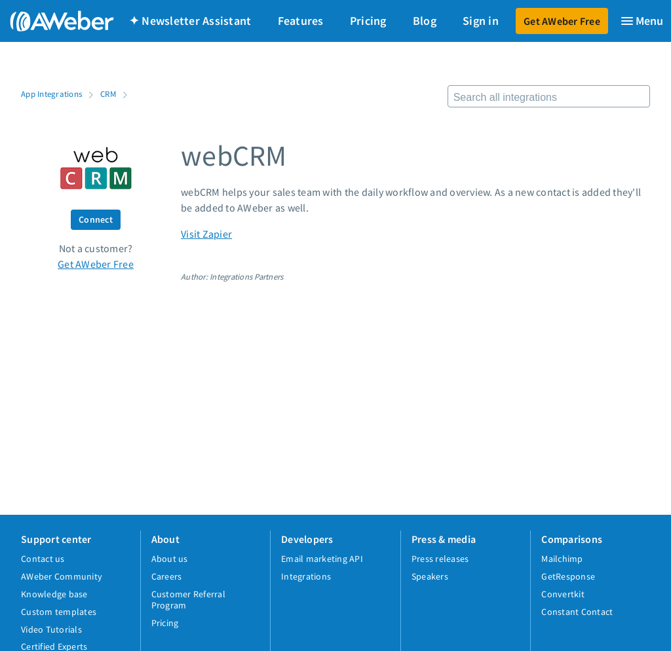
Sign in (481, 20)
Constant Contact (577, 612)
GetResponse (568, 576)
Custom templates (58, 612)
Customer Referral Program (188, 599)
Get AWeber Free (562, 21)
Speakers (430, 576)
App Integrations (51, 93)
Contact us (43, 559)
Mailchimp (562, 559)
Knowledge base (54, 594)
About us (169, 559)
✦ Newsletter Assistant (190, 20)
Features (301, 20)
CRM (108, 93)
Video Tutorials (51, 629)
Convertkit (563, 594)
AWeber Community (61, 576)
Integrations (306, 576)
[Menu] (641, 21)
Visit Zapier (206, 233)
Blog (424, 20)
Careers (166, 576)
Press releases (440, 559)
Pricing (368, 20)
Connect (96, 219)
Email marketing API (322, 559)
